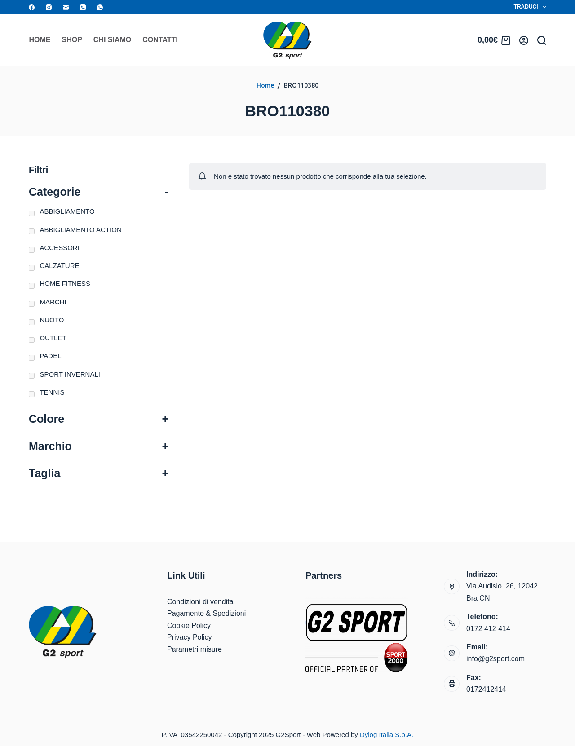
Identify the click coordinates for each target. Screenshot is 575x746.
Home (40, 40)
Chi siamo (112, 40)
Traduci (530, 7)
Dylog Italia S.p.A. (386, 734)
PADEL (50, 356)
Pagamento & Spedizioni (206, 613)
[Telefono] (83, 7)
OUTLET (53, 338)
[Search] (541, 40)
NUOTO (52, 320)
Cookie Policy (189, 625)
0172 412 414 (488, 628)
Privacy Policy (189, 637)
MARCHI (53, 302)
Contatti (160, 40)
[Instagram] (49, 7)
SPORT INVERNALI (70, 374)
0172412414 (486, 689)
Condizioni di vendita (200, 602)
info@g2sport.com (495, 659)
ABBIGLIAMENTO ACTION (80, 229)
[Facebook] (32, 7)
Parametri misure (194, 649)
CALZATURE (59, 265)
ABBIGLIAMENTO (67, 211)
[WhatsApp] (100, 7)
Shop (72, 40)
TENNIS (52, 392)
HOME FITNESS (65, 283)
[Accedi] (523, 40)
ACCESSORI (59, 247)
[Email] (66, 7)
